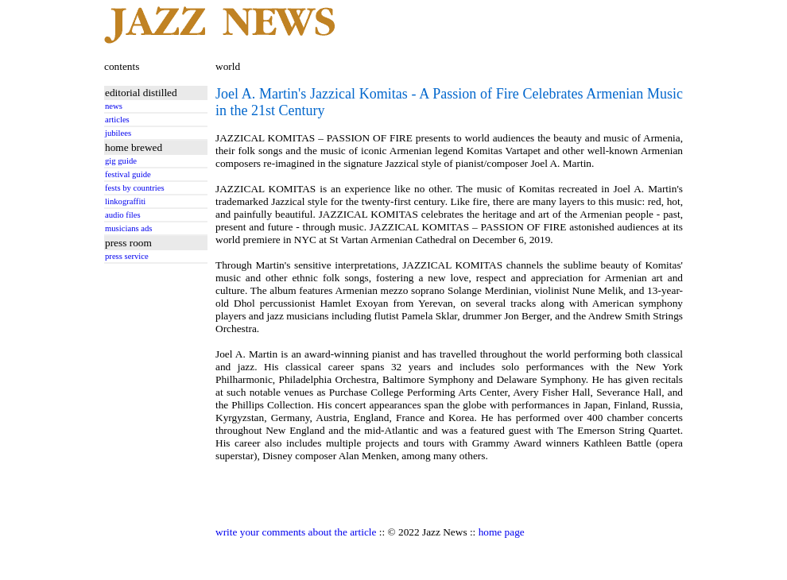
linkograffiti (125, 201)
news (113, 106)
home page (502, 532)
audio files (123, 215)
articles (117, 119)
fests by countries (135, 188)
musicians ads (129, 228)
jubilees (118, 133)
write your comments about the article (295, 532)
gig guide (121, 161)
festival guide (128, 174)
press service (127, 256)
